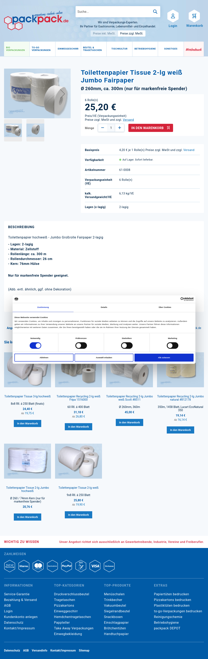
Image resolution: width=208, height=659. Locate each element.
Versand (128, 119)
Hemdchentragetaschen (72, 617)
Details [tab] (104, 307)
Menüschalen (114, 594)
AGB (7, 605)
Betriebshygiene (166, 622)
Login (8, 611)
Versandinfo (39, 650)
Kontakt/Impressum (19, 628)
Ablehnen (44, 358)
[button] (62, 94)
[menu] (94, 49)
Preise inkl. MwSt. (104, 33)
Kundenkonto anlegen (21, 617)
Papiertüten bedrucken (171, 594)
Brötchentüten (115, 628)
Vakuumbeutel (115, 605)
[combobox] (118, 11)
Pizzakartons (64, 605)
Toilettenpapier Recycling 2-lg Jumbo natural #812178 (180, 398)
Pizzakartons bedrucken (172, 600)
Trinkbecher (113, 600)
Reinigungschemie (168, 617)
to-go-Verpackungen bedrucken (178, 611)
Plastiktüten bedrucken (172, 605)
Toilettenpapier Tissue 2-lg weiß (78, 487)
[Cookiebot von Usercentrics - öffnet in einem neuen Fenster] (176, 299)
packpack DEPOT (167, 628)
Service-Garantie (16, 594)
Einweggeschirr (66, 611)
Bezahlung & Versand (20, 600)
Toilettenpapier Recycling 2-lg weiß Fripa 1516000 (79, 398)
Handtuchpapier (116, 634)
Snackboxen (113, 617)
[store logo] (36, 20)
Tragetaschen (64, 600)
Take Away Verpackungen (74, 628)
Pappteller (62, 622)
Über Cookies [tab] (165, 307)
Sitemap (84, 650)
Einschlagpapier (116, 622)
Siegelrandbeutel (117, 611)
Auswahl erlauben (104, 358)
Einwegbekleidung (68, 634)
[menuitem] (16, 49)
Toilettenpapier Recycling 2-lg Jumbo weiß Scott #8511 (129, 398)
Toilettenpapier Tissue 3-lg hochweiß (27, 396)
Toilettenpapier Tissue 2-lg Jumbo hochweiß (27, 489)
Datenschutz (13, 622)
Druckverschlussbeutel (71, 594)
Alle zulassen (164, 358)
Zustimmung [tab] (43, 307)
